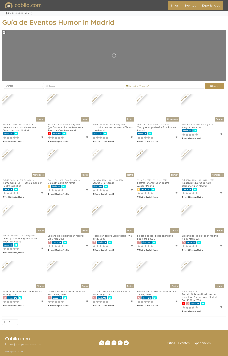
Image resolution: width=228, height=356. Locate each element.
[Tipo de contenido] (24, 86)
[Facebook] (107, 342)
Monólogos (172, 119)
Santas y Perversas (103, 182)
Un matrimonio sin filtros (61, 182)
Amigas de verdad (192, 127)
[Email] (120, 342)
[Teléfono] (126, 342)
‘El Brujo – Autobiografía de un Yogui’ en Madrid (20, 240)
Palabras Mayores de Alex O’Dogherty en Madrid (196, 184)
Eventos (190, 5)
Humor (40, 119)
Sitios (175, 5)
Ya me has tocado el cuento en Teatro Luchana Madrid (20, 129)
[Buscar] (84, 86)
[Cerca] (164, 86)
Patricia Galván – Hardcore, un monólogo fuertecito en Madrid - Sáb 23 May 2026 (200, 297)
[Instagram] (114, 342)
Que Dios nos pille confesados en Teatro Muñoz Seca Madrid (66, 129)
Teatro (130, 119)
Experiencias (211, 5)
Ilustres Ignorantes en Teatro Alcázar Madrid (153, 184)
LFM (21, 351)
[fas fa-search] (214, 86)
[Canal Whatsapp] (101, 342)
